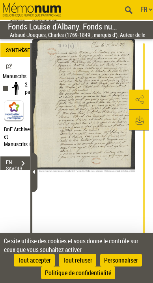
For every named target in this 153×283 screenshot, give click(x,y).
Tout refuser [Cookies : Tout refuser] (77, 260)
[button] (139, 100)
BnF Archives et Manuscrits (19, 136)
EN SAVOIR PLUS (18, 164)
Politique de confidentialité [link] (78, 272)
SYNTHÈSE (18, 50)
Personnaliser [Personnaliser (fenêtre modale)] (121, 260)
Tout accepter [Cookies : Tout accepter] (34, 260)
